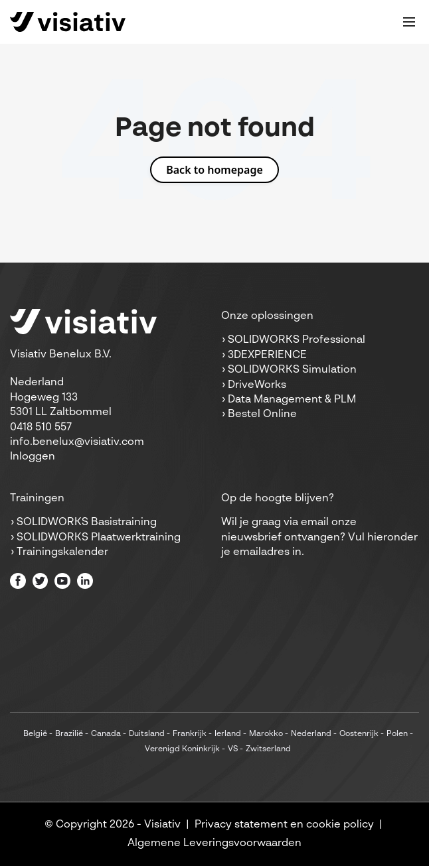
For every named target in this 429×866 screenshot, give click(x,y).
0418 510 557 (41, 427)
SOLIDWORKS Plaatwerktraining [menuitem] (99, 537)
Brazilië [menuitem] (69, 734)
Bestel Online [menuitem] (262, 414)
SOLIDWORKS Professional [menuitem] (296, 340)
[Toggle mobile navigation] (409, 22)
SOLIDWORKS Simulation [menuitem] (292, 370)
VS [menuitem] (233, 749)
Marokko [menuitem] (266, 734)
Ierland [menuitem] (227, 734)
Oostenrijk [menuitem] (359, 734)
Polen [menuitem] (397, 734)
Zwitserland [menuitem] (268, 749)
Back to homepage (214, 169)
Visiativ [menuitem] (162, 825)
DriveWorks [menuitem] (257, 385)
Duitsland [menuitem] (147, 734)
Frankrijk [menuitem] (190, 734)
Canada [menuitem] (106, 734)
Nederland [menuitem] (311, 734)
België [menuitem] (35, 734)
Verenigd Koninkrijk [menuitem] (182, 749)
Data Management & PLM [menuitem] (292, 400)
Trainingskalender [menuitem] (62, 552)
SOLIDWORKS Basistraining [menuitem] (87, 522)
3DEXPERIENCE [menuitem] (267, 355)
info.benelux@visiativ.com (77, 442)
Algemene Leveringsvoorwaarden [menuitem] (214, 843)
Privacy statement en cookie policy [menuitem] (284, 825)
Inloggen (32, 457)
